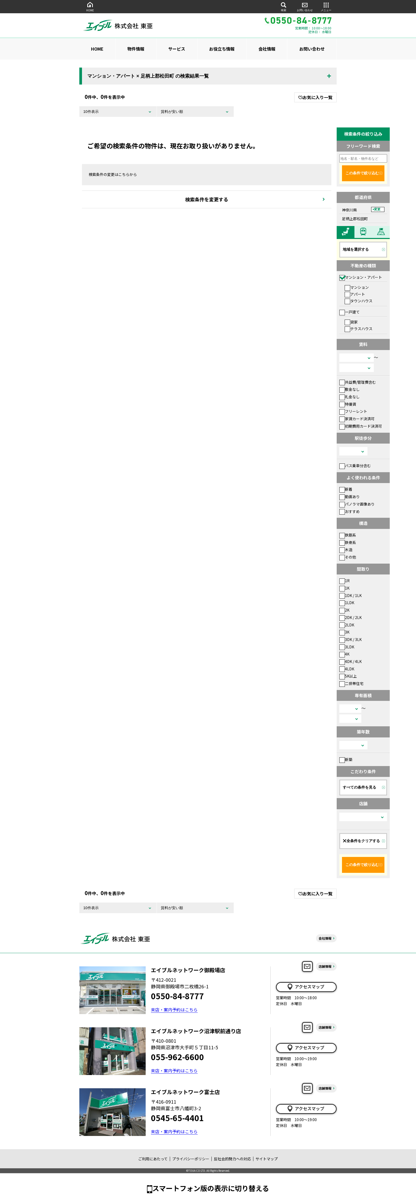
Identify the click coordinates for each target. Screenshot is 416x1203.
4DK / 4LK (350, 661)
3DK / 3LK (350, 639)
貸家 (351, 322)
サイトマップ (266, 1158)
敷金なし (349, 389)
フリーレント (353, 411)
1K (344, 588)
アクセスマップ (305, 986)
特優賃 (347, 404)
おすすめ (349, 511)
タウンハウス (358, 300)
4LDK (346, 668)
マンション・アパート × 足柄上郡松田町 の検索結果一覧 (148, 76)
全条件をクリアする (361, 841)
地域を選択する (356, 249)
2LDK (346, 624)
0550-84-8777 (177, 996)
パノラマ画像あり (357, 504)
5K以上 (348, 676)
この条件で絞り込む (362, 173)
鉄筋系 (347, 535)
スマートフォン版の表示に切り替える (210, 1188)
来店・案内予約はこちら (174, 1009)
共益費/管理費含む (357, 382)
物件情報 (135, 49)
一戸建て (349, 312)
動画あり (349, 496)
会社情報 (266, 49)
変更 (377, 209)
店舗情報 (325, 966)
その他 (347, 557)
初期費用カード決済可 (360, 426)
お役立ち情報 (222, 49)
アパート (355, 294)
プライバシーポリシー (190, 1158)
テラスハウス (358, 328)
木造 (345, 549)
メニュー (326, 6)
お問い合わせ (304, 6)
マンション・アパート (360, 277)
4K (344, 654)
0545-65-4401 (177, 1117)
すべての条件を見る (359, 787)
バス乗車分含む (355, 465)
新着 (345, 489)
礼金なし (349, 396)
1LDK (346, 602)
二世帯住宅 (351, 683)
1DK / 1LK (350, 595)
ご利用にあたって (153, 1158)
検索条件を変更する (206, 199)
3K (344, 632)
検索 (283, 6)
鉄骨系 (347, 542)
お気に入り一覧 (315, 97)
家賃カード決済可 (357, 418)
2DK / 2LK (350, 617)
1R (344, 580)
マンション (357, 287)
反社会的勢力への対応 (232, 1158)
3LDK (346, 646)
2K (344, 610)
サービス (176, 49)
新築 (345, 759)
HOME (90, 6)
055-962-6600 (177, 1057)
